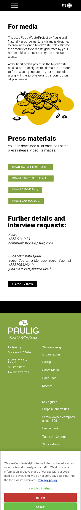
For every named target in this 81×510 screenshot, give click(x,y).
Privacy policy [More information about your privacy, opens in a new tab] (47, 482)
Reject (40, 499)
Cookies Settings (40, 490)
